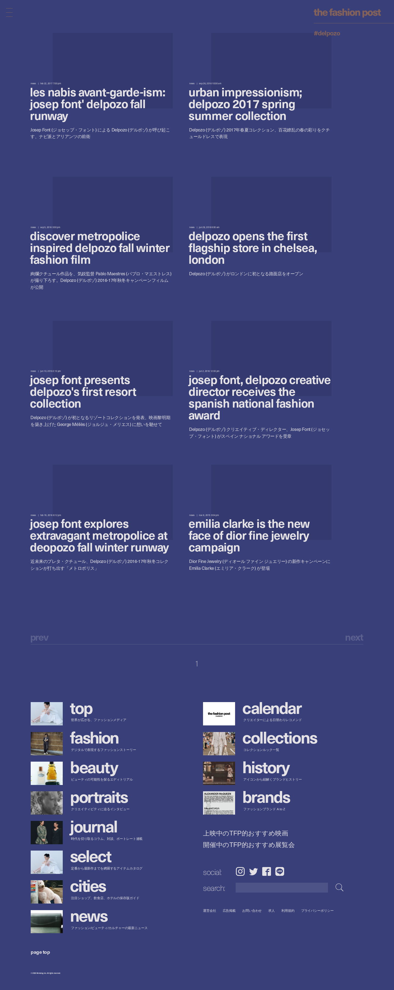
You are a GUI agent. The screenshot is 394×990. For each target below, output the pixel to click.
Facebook (266, 871)
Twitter (253, 871)
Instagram (240, 871)
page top (40, 951)
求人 (272, 910)
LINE (279, 871)
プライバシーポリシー (317, 910)
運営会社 (209, 910)
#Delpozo (327, 33)
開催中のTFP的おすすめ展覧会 (249, 844)
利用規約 (288, 910)
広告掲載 (229, 910)
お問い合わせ (252, 910)
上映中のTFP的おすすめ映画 (245, 833)
